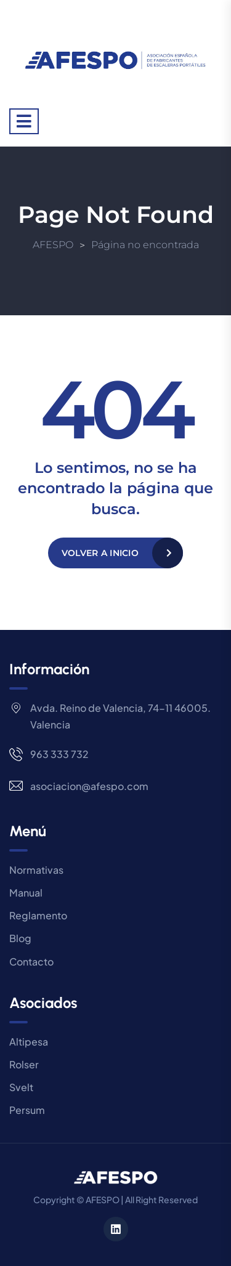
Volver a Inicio (100, 552)
